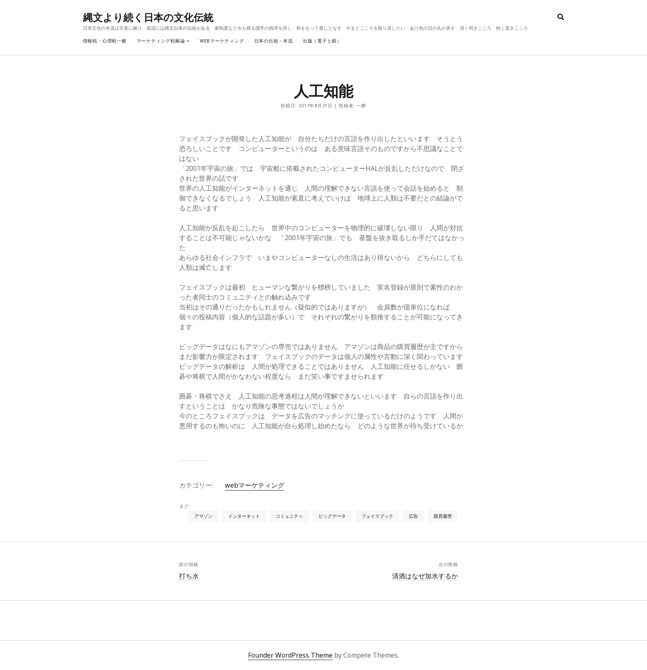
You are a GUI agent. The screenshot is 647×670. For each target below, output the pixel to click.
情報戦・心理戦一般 (105, 41)
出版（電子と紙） (322, 41)
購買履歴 (443, 516)
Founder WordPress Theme (290, 655)
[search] (560, 17)
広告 (413, 516)
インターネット (244, 516)
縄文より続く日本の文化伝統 (148, 17)
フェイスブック (377, 516)
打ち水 (189, 575)
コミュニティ (289, 516)
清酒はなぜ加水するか (425, 575)
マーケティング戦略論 (161, 41)
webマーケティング (222, 41)
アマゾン (203, 516)
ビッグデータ (332, 516)
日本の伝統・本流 (273, 41)
